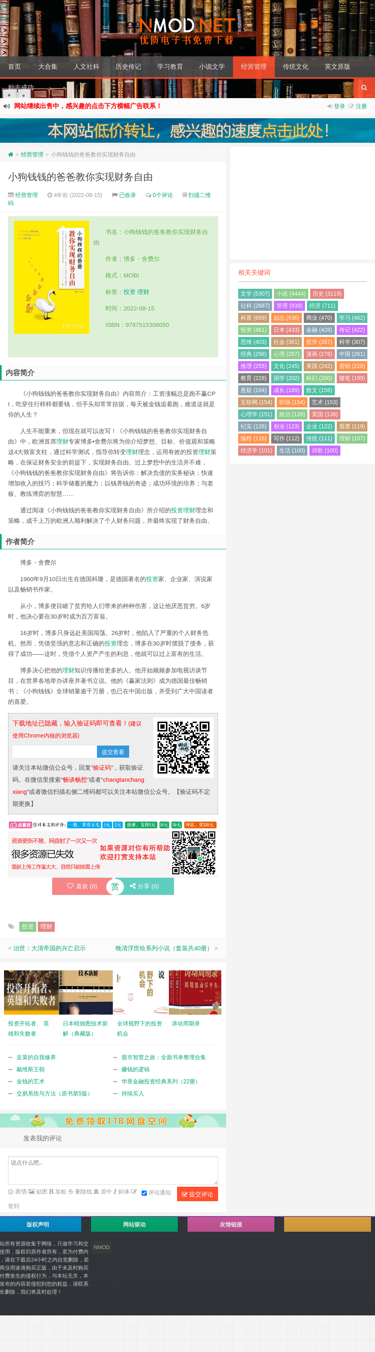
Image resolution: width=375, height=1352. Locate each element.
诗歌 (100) (325, 450)
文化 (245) (287, 366)
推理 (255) (254, 366)
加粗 (60, 1191)
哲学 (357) (319, 342)
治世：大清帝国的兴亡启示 (49, 948)
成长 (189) (287, 390)
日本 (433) (287, 330)
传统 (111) (319, 438)
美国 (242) (319, 366)
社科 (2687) (255, 305)
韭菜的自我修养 (36, 1057)
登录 (339, 106)
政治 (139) (292, 414)
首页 (14, 66)
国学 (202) (287, 378)
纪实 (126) (254, 426)
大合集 (48, 66)
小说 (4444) (290, 293)
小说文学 (212, 66)
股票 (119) (352, 426)
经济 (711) (322, 305)
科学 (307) (352, 342)
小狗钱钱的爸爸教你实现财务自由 (80, 176)
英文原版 (337, 66)
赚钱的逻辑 (136, 1069)
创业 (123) (287, 426)
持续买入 (133, 1093)
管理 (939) (289, 305)
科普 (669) (254, 317)
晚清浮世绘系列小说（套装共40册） (164, 948)
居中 (105, 1191)
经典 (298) (254, 354)
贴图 (41, 1191)
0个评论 (163, 195)
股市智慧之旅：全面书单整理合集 (164, 1057)
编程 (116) (254, 438)
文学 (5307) (255, 293)
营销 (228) (352, 366)
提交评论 (197, 1194)
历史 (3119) (327, 293)
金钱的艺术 (30, 1081)
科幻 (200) (319, 378)
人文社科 (86, 66)
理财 (143, 291)
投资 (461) (254, 330)
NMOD (102, 1247)
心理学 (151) (256, 414)
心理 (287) (287, 354)
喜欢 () (81, 886)
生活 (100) (292, 450)
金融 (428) (319, 330)
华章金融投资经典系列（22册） (161, 1081)
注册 (361, 106)
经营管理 (254, 66)
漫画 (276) (319, 354)
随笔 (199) (352, 378)
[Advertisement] (302, 203)
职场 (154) (292, 402)
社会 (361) (287, 342)
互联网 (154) (256, 402)
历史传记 (128, 66)
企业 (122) (319, 426)
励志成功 (21, 87)
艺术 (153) (325, 402)
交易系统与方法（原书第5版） (54, 1093)
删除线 (83, 1191)
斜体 (123, 1191)
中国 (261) (352, 354)
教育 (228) (254, 378)
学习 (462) (352, 317)
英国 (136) (325, 414)
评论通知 (156, 1193)
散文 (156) (319, 390)
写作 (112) (287, 438)
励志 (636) (287, 317)
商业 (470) (319, 317)
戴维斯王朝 (30, 1069)
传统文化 (296, 66)
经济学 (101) (256, 450)
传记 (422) (352, 330)
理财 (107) (352, 438)
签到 (13, 1206)
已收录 (127, 195)
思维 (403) (254, 342)
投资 (130, 291)
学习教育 (170, 66)
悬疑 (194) (254, 390)
